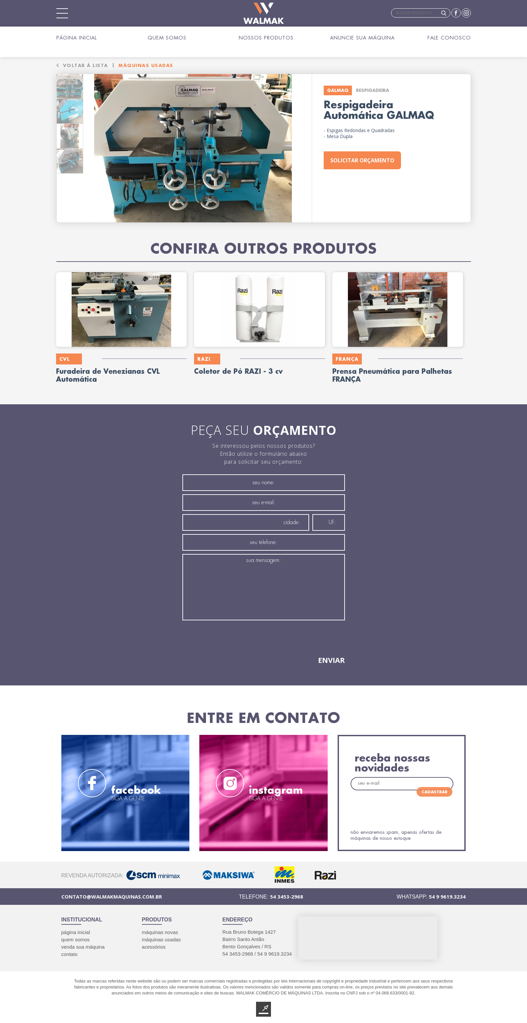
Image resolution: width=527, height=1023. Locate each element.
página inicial (75, 929)
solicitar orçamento (362, 153)
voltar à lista (85, 58)
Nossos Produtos (266, 38)
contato (69, 951)
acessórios (154, 944)
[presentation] (232, 638)
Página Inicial (76, 38)
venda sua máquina (83, 944)
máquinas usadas (161, 937)
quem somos (75, 937)
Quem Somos (167, 38)
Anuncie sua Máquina (362, 38)
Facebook (456, 13)
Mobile (62, 13)
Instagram (466, 13)
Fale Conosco (449, 38)
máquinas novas (160, 929)
